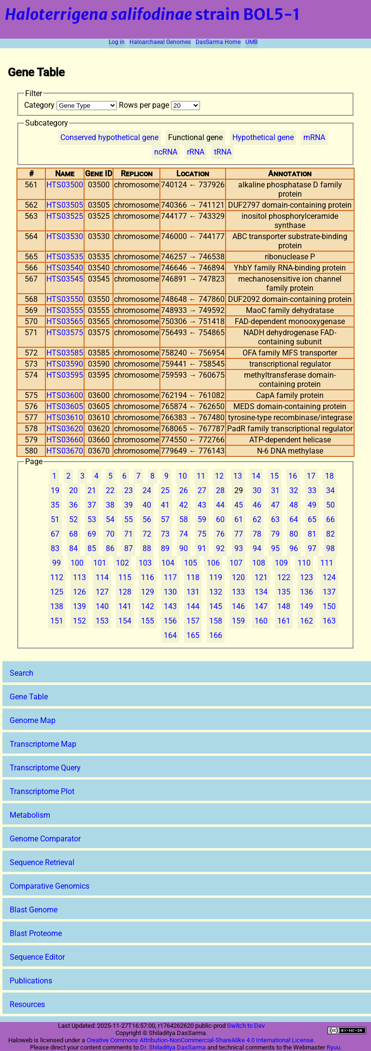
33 (312, 490)
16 (292, 476)
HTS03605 (64, 406)
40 (147, 505)
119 (215, 577)
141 (124, 606)
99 (56, 563)
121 (261, 577)
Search (21, 673)
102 (122, 563)
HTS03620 (64, 428)
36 (73, 505)
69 (91, 534)
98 (330, 548)
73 (165, 534)
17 (311, 476)
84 (73, 548)
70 (110, 534)
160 (261, 620)
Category (71, 105)
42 (183, 505)
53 (91, 519)
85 (91, 548)
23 (128, 490)
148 (283, 606)
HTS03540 (64, 267)
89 (165, 548)
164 (170, 635)
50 (330, 505)
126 (79, 592)
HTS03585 (64, 352)
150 (329, 606)
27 (202, 490)
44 (220, 505)
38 (110, 505)
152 (79, 620)
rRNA (195, 151)
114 (102, 577)
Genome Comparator (45, 838)
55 (128, 519)
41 (165, 505)
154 (124, 620)
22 (110, 490)
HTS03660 (64, 439)
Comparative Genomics (49, 886)
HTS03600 (64, 395)
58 (183, 519)
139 (79, 606)
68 (73, 534)
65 (312, 519)
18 (329, 476)
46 (257, 505)
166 (215, 635)
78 (257, 534)
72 (147, 534)
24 (147, 490)
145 (215, 606)
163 (329, 620)
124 (329, 577)
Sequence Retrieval (42, 862)
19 (55, 490)
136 (306, 592)
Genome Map (33, 720)
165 (193, 635)
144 (193, 606)
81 (312, 534)
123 (306, 577)
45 (238, 505)
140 (102, 606)
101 (99, 563)
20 (73, 490)
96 (293, 548)
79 (275, 534)
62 (257, 519)
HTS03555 (64, 310)
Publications (31, 980)
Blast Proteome (36, 933)
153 (102, 620)
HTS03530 (64, 236)
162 (306, 620)
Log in (117, 42)
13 (237, 476)
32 (293, 490)
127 (102, 592)
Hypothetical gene (263, 137)
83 (55, 548)
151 (56, 620)
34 (330, 490)
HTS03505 (64, 205)
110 (304, 563)
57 (165, 519)
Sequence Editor (37, 957)
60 (220, 519)
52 (73, 519)
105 (190, 563)
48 (293, 505)
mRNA (314, 137)
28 (220, 490)
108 (258, 563)
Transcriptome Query (45, 767)
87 (128, 548)
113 (79, 577)
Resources (27, 1004)
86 (110, 548)
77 (238, 534)
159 (238, 620)
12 (219, 476)
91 (202, 548)
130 (170, 592)
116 (147, 577)
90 (183, 548)
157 (193, 620)
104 (167, 563)
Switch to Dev (246, 1025)
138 (56, 606)
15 (274, 476)
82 (330, 534)
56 (147, 519)
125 (56, 592)
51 (55, 519)
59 (202, 519)
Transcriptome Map (43, 744)
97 (312, 548)
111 (326, 563)
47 (275, 505)
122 (283, 577)
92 (220, 548)
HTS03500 (64, 184)
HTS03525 (64, 216)
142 (147, 606)
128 (124, 592)
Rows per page (159, 105)
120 (238, 577)
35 (55, 505)
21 (91, 490)
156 (170, 620)
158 (215, 620)
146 (238, 606)
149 (306, 606)
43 (202, 505)
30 (257, 490)
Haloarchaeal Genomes (160, 42)
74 (183, 534)
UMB (251, 42)
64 (293, 519)
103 (145, 563)
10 (182, 476)
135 (283, 592)
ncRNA (165, 151)
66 (330, 519)
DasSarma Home (218, 42)
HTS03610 (64, 417)
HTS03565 (64, 321)
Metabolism (30, 815)
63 (275, 519)
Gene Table (29, 696)
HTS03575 (64, 332)
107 (236, 563)
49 (312, 505)
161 (283, 620)
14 (256, 476)
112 (56, 577)
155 (147, 620)
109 (281, 563)
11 (201, 476)
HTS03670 (64, 450)
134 (261, 592)
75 (202, 534)
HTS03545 (64, 279)
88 (147, 548)
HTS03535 (64, 256)
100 (77, 563)
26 (183, 490)
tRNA (222, 151)
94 (257, 548)
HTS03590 (64, 364)
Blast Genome (33, 909)
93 (238, 548)
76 (220, 534)
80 (293, 534)
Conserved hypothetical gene (109, 137)
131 (193, 592)
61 (238, 519)
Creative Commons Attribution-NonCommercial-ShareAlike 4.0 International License (200, 1040)
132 (215, 592)
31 (275, 490)
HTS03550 (64, 299)
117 (170, 577)
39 (128, 505)
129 (147, 592)
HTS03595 (64, 375)
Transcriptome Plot (42, 791)
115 (124, 577)
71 (128, 534)
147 (261, 606)
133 (238, 592)
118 (193, 577)
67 (55, 534)
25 (165, 490)
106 (213, 563)
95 (275, 548)
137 (329, 592)
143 (170, 606)
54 (110, 519)
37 (91, 505)
